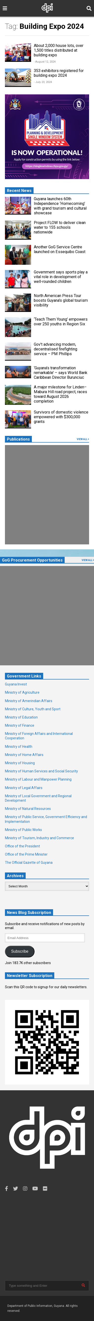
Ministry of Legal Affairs (23, 788)
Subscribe (19, 951)
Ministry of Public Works (23, 830)
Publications (18, 439)
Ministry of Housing (20, 763)
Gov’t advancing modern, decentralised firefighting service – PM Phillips (55, 349)
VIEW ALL (83, 439)
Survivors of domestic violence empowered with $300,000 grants (61, 417)
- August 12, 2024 (45, 61)
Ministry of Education (21, 717)
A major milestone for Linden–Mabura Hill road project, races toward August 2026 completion (60, 394)
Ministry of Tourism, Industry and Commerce (39, 838)
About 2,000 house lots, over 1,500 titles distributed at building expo (58, 50)
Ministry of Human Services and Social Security (41, 771)
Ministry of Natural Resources (28, 809)
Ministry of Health (18, 747)
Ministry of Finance (19, 725)
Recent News (19, 190)
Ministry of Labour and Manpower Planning (38, 779)
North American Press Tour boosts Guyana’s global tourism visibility (61, 300)
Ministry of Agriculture (22, 692)
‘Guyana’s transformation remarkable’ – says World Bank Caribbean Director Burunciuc (60, 373)
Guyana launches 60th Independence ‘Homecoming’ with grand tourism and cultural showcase (60, 205)
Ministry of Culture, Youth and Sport (32, 709)
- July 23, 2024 (43, 82)
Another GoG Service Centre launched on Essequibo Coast (59, 249)
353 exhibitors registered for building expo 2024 (59, 73)
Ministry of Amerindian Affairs (28, 701)
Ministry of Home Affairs (24, 755)
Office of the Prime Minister (26, 854)
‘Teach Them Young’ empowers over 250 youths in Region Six (61, 321)
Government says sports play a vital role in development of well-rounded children (61, 277)
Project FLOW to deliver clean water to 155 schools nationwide (60, 227)
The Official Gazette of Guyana (29, 863)
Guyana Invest (16, 684)
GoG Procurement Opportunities (32, 560)
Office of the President (22, 846)
